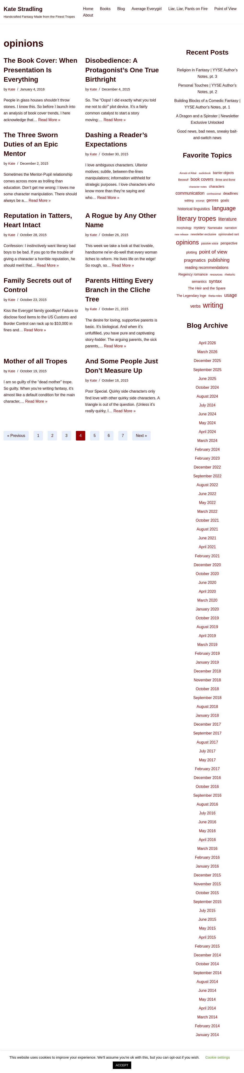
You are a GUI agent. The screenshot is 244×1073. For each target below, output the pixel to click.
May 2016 (207, 833)
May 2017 (207, 762)
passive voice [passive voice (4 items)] (209, 244)
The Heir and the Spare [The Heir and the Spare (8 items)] (207, 289)
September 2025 (207, 370)
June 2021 (207, 540)
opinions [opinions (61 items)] (187, 242)
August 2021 (207, 531)
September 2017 (207, 736)
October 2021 (207, 522)
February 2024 (207, 451)
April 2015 (207, 940)
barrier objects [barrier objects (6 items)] (223, 173)
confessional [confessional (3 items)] (214, 194)
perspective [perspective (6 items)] (229, 244)
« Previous (16, 436)
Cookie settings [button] (217, 1057)
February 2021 (207, 557)
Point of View (226, 9)
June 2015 (207, 923)
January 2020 (207, 611)
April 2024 (207, 433)
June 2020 (207, 584)
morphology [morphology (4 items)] (184, 228)
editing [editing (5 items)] (189, 201)
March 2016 (207, 851)
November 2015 (207, 887)
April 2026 (207, 344)
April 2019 (207, 638)
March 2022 (207, 513)
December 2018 (207, 673)
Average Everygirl (147, 9)
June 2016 (207, 825)
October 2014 (207, 967)
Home (88, 9)
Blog (121, 9)
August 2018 (207, 709)
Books (105, 9)
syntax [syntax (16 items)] (215, 281)
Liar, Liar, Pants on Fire (188, 9)
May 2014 (207, 1003)
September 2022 (207, 477)
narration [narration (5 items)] (231, 228)
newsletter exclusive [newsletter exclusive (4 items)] (203, 235)
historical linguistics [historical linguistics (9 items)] (194, 209)
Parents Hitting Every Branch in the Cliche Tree (119, 290)
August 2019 (207, 629)
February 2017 (207, 771)
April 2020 (207, 593)
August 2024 (207, 397)
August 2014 (207, 985)
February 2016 (207, 860)
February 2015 (207, 949)
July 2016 (207, 816)
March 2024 (207, 442)
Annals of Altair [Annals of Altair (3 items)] (188, 173)
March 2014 (207, 1020)
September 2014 (207, 976)
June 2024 (207, 415)
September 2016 (207, 798)
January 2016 (207, 869)
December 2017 (207, 727)
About (88, 15)
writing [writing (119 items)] (213, 306)
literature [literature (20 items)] (227, 219)
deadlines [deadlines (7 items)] (230, 194)
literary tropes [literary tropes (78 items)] (196, 219)
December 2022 (207, 468)
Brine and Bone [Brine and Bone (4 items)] (225, 180)
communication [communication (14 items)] (190, 193)
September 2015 (207, 905)
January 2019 (207, 664)
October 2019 (207, 620)
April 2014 (207, 1012)
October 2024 (207, 388)
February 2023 (207, 459)
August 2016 (207, 807)
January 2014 (207, 1038)
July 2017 (207, 753)
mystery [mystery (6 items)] (199, 228)
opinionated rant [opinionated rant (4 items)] (228, 235)
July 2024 (207, 406)
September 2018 (207, 700)
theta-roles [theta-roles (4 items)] (215, 297)
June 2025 (207, 380)
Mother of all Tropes (35, 362)
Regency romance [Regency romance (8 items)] (193, 275)
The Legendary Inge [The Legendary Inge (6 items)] (191, 297)
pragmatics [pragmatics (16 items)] (195, 261)
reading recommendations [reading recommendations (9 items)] (207, 268)
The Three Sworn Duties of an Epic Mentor (31, 144)
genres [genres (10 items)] (213, 200)
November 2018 (207, 682)
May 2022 (207, 504)
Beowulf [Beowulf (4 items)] (183, 180)
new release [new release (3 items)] (181, 234)
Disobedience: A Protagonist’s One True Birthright (122, 70)
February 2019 (207, 655)
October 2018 (207, 691)
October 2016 (207, 789)
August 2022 (207, 486)
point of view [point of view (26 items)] (213, 252)
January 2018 (207, 718)
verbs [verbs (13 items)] (195, 307)
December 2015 (207, 878)
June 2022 (207, 495)
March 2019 (207, 646)
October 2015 (207, 896)
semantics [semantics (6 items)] (199, 282)
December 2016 (207, 780)
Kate (11, 89)
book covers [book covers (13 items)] (202, 179)
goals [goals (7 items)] (225, 201)
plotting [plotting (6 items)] (191, 253)
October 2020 (207, 575)
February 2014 (207, 1029)
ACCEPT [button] (122, 1065)
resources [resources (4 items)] (216, 275)
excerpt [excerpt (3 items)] (200, 201)
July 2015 (207, 914)
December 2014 (207, 958)
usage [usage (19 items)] (230, 296)
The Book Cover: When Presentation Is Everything (40, 70)
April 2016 (207, 842)
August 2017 (207, 744)
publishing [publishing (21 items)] (219, 261)
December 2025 (207, 362)
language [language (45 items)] (224, 208)
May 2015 (207, 931)
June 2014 (207, 994)
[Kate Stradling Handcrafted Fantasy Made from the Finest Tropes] (39, 11)
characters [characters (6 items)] (216, 187)
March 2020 (207, 602)
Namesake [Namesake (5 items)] (215, 228)
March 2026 (207, 353)
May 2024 (207, 424)
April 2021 (207, 549)
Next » (141, 436)
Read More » (49, 120)
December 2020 (207, 567)
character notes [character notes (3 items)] (198, 187)
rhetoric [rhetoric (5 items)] (230, 275)
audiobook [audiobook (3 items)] (205, 173)
